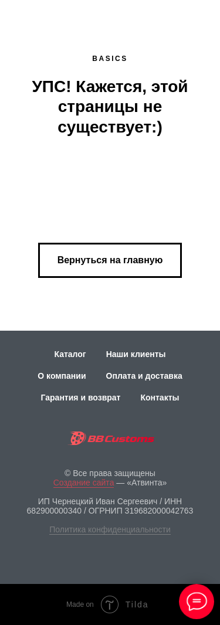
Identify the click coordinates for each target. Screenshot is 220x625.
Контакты (159, 397)
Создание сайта (83, 482)
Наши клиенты (136, 354)
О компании (62, 376)
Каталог (70, 354)
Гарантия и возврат (81, 397)
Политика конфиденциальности (110, 529)
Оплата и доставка (144, 376)
